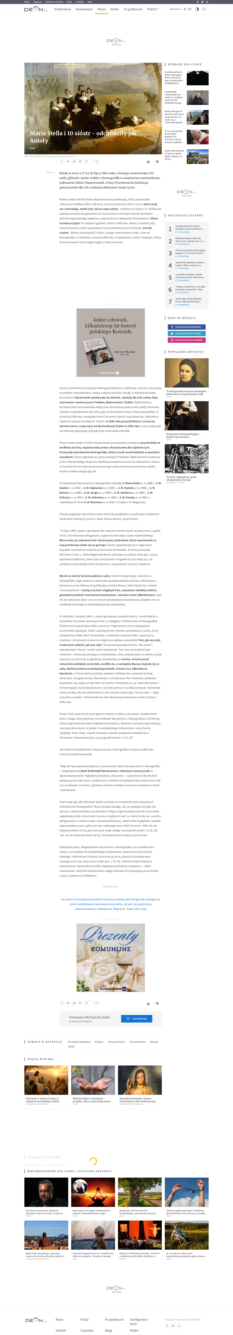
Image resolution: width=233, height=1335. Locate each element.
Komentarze (84, 9)
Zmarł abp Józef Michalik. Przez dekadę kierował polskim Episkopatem (188, 301)
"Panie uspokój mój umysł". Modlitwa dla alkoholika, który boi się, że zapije (185, 1212)
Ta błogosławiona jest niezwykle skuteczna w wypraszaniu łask (186, 393)
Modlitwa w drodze (54, 2)
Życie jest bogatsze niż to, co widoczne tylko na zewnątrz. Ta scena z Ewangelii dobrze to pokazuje (93, 1256)
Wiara (101, 9)
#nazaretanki (137, 1042)
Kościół (123, 1259)
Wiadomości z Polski (175, 482)
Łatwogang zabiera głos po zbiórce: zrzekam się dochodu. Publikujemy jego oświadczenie (174, 98)
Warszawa (175, 9)
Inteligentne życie (139, 1322)
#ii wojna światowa (79, 1042)
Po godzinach (133, 9)
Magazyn (37, 2)
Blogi (69, 2)
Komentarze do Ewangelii (37, 1104)
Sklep (90, 2)
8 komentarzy (182, 244)
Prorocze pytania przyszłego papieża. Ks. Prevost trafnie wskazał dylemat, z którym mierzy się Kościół (174, 139)
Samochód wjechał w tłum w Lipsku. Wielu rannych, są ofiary (174, 154)
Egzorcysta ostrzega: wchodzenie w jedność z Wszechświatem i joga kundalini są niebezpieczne (91, 1213)
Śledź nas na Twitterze (185, 333)
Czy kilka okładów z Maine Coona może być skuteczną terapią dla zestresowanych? (190, 277)
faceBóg (79, 2)
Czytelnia (87, 1330)
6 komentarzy (182, 305)
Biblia (27, 2)
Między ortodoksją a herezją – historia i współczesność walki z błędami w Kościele (139, 1256)
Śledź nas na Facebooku (185, 327)
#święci (99, 1042)
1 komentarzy (182, 256)
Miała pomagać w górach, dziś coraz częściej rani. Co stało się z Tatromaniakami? (174, 117)
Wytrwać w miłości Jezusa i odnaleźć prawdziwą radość (42, 1100)
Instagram (207, 2)
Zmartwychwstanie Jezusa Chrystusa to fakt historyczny (137, 1100)
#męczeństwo (116, 1042)
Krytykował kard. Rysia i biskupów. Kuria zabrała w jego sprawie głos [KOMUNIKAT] (174, 78)
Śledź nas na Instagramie (186, 340)
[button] (197, 9)
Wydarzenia (62, 9)
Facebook (197, 2)
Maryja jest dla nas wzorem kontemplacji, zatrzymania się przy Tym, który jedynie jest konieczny (137, 1213)
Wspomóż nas (136, 1018)
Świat (59, 1319)
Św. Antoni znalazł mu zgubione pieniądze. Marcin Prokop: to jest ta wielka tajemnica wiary (44, 1213)
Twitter (202, 2)
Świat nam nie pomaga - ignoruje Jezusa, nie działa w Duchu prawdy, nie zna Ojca (45, 1256)
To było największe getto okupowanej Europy (181, 478)
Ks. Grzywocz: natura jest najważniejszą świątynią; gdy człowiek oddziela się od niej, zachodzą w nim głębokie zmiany (186, 1257)
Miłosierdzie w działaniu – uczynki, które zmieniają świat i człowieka (92, 1101)
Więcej (151, 9)
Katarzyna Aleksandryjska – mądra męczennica (183, 435)
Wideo (114, 9)
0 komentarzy (182, 268)
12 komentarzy (182, 232)
